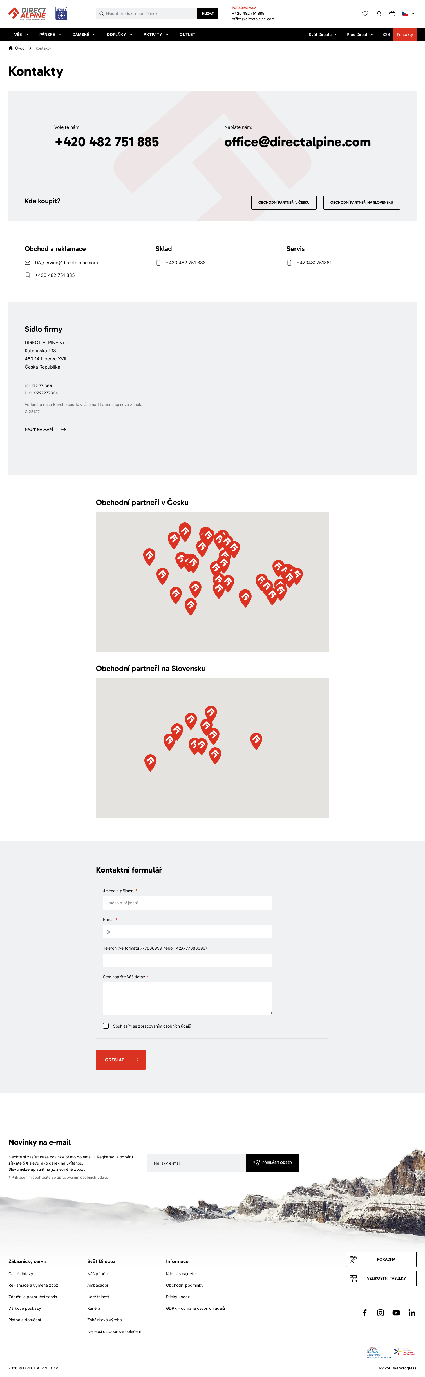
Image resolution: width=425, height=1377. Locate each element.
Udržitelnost (98, 1296)
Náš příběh (97, 1273)
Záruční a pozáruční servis (32, 1296)
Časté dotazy (20, 1273)
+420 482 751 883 (186, 262)
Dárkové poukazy (24, 1308)
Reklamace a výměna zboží (33, 1285)
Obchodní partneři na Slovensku (361, 202)
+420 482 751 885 (248, 13)
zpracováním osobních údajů (82, 1177)
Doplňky (119, 34)
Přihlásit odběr (277, 1163)
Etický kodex (178, 1296)
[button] (216, 569)
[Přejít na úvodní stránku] (37, 13)
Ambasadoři (98, 1285)
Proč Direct (360, 34)
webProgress (405, 1368)
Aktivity (156, 34)
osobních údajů (177, 1026)
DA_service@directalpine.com (66, 262)
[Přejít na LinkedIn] (412, 1312)
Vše (21, 34)
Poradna (386, 1259)
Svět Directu (323, 34)
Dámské (84, 34)
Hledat (208, 13)
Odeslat (114, 1059)
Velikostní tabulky (386, 1278)
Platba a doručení (24, 1319)
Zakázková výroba (104, 1319)
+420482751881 (314, 262)
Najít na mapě (39, 429)
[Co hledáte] (151, 13)
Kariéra (93, 1308)
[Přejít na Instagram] (380, 1312)
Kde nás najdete (181, 1273)
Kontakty (405, 34)
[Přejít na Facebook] (364, 1312)
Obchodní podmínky (184, 1285)
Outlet (187, 34)
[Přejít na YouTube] (396, 1312)
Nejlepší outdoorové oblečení (114, 1331)
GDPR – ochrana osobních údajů (195, 1308)
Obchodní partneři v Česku (284, 202)
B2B (386, 34)
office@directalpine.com (253, 19)
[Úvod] (19, 48)
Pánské (50, 34)
